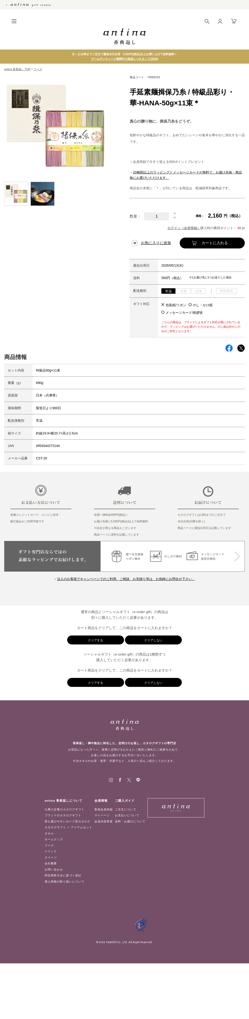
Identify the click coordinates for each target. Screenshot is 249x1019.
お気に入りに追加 (156, 243)
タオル (49, 833)
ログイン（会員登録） (183, 228)
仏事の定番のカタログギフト (64, 809)
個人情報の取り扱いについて (64, 881)
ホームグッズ (54, 839)
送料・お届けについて (130, 821)
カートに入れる (215, 243)
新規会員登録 (103, 809)
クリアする (95, 640)
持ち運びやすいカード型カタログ (67, 821)
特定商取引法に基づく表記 (63, 875)
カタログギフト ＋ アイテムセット (68, 827)
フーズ (38, 69)
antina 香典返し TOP (17, 69)
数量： (135, 216)
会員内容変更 (103, 821)
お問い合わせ (54, 869)
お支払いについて (127, 815)
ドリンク (51, 851)
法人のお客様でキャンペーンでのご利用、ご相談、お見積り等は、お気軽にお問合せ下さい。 (126, 579)
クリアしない (153, 640)
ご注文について (125, 809)
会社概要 (51, 863)
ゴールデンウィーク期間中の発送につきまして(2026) (124, 59)
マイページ (102, 815)
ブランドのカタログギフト (63, 815)
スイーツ (51, 857)
